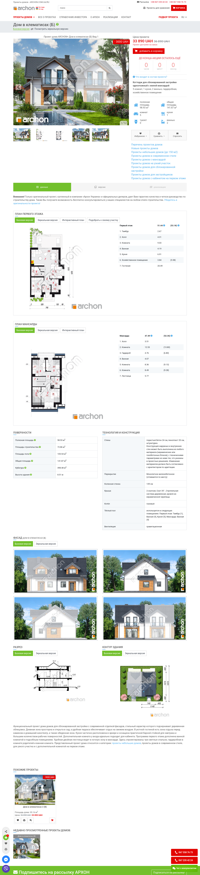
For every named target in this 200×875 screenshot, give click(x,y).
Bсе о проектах (47, 17)
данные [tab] (42, 187)
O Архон (95, 17)
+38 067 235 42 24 (159, 2)
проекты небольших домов (126, 743)
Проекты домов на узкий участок (150, 163)
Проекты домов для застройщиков (152, 174)
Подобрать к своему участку (103, 220)
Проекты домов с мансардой (148, 159)
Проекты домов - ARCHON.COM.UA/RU (31, 2)
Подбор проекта (168, 17)
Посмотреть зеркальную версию (51, 29)
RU (184, 17)
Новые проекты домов (144, 148)
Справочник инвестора (73, 17)
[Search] (85, 8)
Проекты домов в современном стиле (153, 155)
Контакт (126, 17)
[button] (6, 831)
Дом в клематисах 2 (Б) (35, 806)
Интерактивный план (73, 220)
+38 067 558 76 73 (177, 2)
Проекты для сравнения (156, 8)
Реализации (110, 17)
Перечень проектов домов (146, 144)
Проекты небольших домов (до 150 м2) (154, 152)
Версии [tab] (100, 187)
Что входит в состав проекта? (150, 77)
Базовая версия (21, 29)
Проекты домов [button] (24, 17)
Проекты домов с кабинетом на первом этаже (158, 178)
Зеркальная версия (48, 220)
